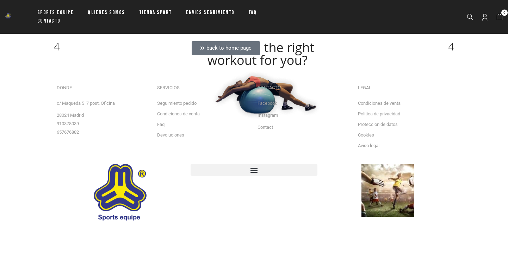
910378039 (68, 123)
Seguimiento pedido (177, 103)
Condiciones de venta (178, 113)
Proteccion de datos (378, 124)
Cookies (366, 135)
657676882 (68, 132)
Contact (265, 127)
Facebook (267, 103)
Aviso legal (368, 145)
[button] (499, 17)
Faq (161, 124)
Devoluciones (170, 135)
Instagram (268, 115)
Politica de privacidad (379, 113)
